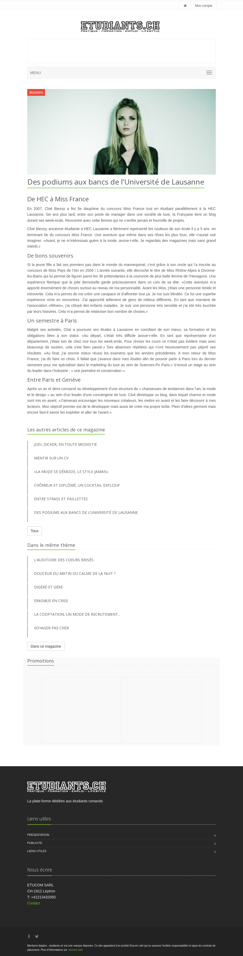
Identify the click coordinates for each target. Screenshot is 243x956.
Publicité (34, 842)
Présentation (38, 834)
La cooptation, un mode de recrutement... (77, 614)
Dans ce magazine (46, 646)
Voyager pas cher (51, 627)
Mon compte (203, 6)
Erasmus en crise (51, 600)
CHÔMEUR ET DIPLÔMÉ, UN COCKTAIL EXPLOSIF (77, 485)
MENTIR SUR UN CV (51, 457)
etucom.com (76, 949)
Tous (34, 531)
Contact (33, 903)
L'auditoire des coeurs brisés (63, 559)
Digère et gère (48, 587)
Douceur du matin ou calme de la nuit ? (74, 573)
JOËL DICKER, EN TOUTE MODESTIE (65, 444)
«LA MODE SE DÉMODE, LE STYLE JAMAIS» (71, 471)
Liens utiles (36, 851)
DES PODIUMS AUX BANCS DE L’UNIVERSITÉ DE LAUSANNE (86, 512)
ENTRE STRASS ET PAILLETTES (61, 498)
